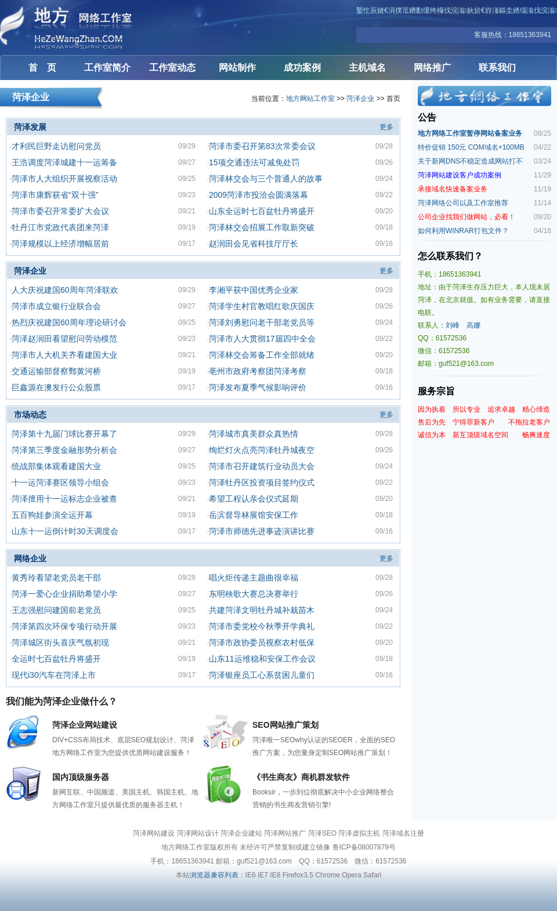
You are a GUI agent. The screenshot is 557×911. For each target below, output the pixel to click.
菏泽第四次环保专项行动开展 (64, 626)
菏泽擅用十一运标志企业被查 (64, 498)
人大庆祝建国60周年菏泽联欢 (65, 290)
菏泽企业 (360, 99)
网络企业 (30, 558)
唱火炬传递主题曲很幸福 (253, 577)
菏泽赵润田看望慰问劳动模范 (64, 338)
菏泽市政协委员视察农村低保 (261, 642)
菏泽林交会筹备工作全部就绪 (261, 355)
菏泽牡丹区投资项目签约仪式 (261, 482)
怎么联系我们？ (450, 256)
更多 (386, 127)
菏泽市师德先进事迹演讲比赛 (261, 531)
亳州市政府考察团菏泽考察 (257, 371)
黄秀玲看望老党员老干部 (56, 577)
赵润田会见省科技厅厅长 (253, 243)
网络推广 (432, 67)
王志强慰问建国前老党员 (56, 610)
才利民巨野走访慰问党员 (56, 146)
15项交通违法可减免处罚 (254, 162)
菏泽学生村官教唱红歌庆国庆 (261, 306)
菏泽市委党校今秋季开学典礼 (261, 626)
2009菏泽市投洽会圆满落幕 (258, 194)
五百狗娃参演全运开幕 (52, 515)
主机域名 (367, 67)
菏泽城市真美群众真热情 (253, 433)
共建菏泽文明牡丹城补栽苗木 (261, 610)
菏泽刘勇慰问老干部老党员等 (261, 322)
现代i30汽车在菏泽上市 (54, 675)
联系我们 (497, 67)
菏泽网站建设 (69, 27)
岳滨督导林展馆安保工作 (253, 515)
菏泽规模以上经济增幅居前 (60, 243)
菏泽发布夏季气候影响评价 (257, 387)
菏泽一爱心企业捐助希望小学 (64, 593)
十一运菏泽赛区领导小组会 (60, 482)
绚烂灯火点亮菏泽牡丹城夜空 (261, 450)
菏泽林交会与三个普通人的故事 (266, 178)
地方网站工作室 (310, 99)
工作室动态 (172, 67)
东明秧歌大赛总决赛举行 (253, 593)
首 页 (42, 67)
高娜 (473, 325)
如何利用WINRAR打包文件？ (463, 231)
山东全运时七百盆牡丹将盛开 (261, 211)
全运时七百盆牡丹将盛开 (56, 658)
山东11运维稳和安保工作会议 (262, 658)
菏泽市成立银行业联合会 (56, 306)
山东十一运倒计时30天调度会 (65, 531)
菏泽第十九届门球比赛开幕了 (64, 433)
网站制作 (237, 67)
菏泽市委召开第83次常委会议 (262, 146)
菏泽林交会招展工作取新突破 (261, 227)
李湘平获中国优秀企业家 (253, 290)
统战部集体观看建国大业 (56, 466)
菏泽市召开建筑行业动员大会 (261, 466)
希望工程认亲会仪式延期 (253, 498)
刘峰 (453, 325)
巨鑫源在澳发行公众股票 (56, 387)
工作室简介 (107, 67)
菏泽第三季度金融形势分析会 (64, 450)
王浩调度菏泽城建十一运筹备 (64, 162)
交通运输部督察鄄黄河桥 (56, 371)
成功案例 (302, 67)
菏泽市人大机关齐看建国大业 (64, 355)
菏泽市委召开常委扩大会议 (60, 211)
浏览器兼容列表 (214, 875)
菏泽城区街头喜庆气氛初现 (60, 642)
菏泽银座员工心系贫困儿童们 (261, 675)
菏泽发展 (30, 127)
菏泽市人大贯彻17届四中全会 (262, 338)
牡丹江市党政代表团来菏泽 (60, 227)
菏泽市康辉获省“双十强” (55, 194)
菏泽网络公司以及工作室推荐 (463, 203)
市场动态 (30, 414)
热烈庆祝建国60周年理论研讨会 (69, 322)
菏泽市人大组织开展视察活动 (64, 178)
